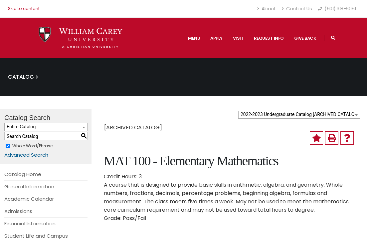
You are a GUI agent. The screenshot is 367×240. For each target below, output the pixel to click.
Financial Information (30, 223)
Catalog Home (22, 174)
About (267, 8)
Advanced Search (26, 154)
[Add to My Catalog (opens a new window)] (316, 138)
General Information (29, 186)
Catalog (21, 77)
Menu (194, 38)
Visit (238, 38)
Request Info (269, 38)
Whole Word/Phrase (32, 146)
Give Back (305, 38)
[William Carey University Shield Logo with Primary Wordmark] (82, 37)
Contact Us (297, 8)
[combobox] (299, 115)
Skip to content (24, 8)
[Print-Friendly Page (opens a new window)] (331, 138)
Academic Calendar (29, 198)
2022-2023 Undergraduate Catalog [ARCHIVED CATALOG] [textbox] (300, 114)
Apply (216, 38)
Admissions (18, 211)
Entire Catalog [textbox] (21, 126)
